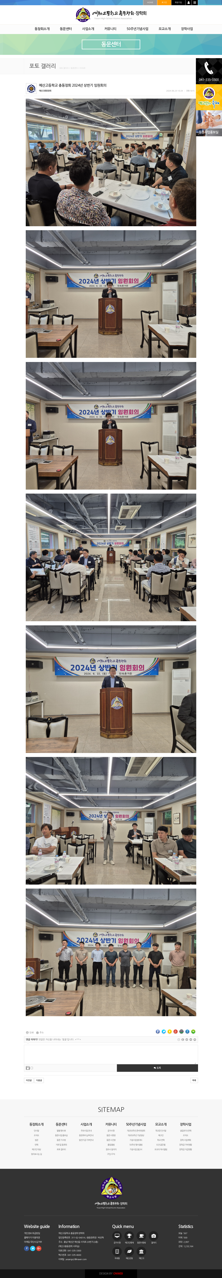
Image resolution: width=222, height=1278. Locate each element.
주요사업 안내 (86, 1131)
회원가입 (178, 2)
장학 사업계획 (185, 1140)
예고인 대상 (36, 1149)
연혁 (36, 1145)
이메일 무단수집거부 (33, 1242)
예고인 (160, 1135)
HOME (150, 2)
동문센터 (61, 1124)
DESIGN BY (111, 1273)
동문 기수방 (61, 1140)
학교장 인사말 (160, 1131)
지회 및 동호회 (61, 1145)
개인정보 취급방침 (32, 1233)
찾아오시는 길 (36, 1154)
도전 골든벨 (160, 1145)
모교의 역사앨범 (160, 1149)
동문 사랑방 (111, 1135)
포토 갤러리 (61, 1149)
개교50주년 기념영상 (136, 1135)
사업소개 (86, 1124)
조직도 (36, 1135)
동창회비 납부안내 (86, 1135)
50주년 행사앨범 (135, 1145)
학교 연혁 (160, 1140)
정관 (36, 1140)
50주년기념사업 (136, 1124)
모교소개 (160, 1124)
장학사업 (185, 1124)
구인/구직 (111, 1154)
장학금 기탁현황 (185, 1145)
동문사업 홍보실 (61, 1135)
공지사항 (111, 1131)
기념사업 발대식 (136, 1140)
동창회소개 (36, 1124)
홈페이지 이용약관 (32, 1238)
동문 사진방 (111, 1140)
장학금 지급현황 (185, 1149)
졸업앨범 (111, 1145)
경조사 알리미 (111, 1149)
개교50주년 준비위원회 (136, 1131)
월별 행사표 (61, 1131)
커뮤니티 (111, 1124)
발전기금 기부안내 (86, 1140)
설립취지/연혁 (185, 1131)
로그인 (164, 2)
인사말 (36, 1131)
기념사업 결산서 (136, 1149)
